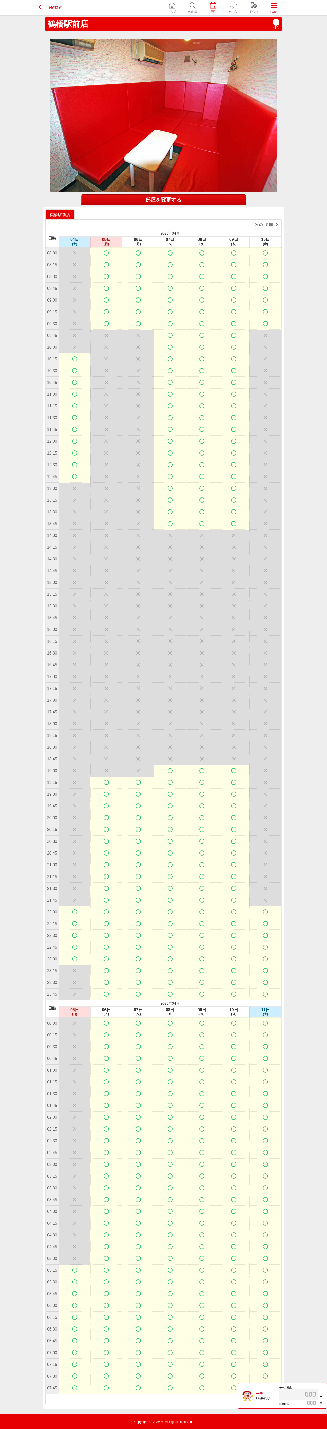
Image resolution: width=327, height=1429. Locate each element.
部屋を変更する (163, 200)
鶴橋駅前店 (68, 24)
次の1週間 (267, 224)
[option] (60, 214)
